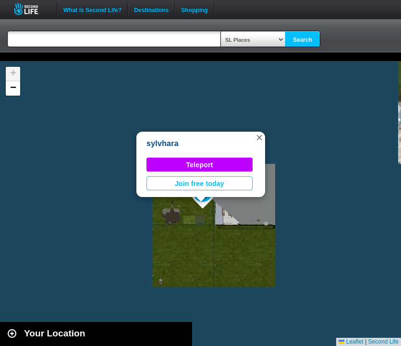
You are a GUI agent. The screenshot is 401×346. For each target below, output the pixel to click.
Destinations (151, 9)
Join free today (199, 183)
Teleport (199, 165)
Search (302, 40)
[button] (259, 137)
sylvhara (162, 143)
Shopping (194, 9)
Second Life (31, 8)
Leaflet (351, 341)
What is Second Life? (92, 9)
